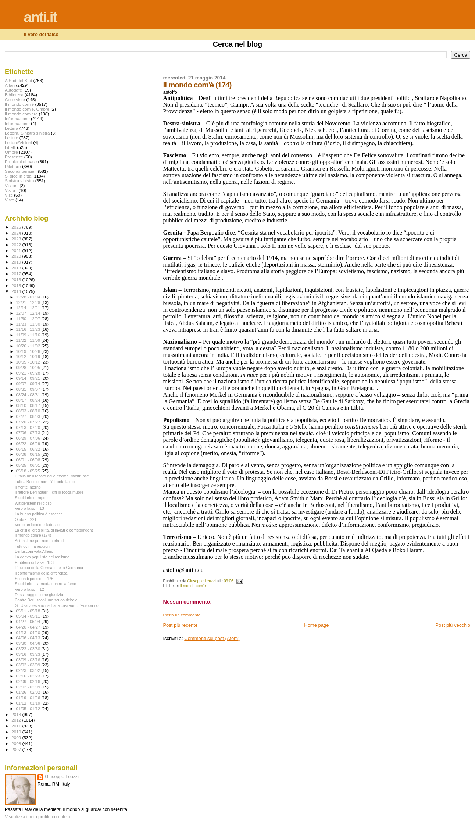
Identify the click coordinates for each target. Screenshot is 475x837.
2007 (16, 749)
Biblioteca (14, 94)
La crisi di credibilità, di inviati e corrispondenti (54, 530)
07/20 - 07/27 (29, 422)
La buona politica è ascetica (39, 514)
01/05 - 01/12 (29, 709)
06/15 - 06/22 (29, 449)
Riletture (13, 166)
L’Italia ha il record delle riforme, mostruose (52, 476)
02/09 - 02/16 (29, 681)
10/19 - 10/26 (29, 351)
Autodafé (13, 89)
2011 (16, 725)
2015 (16, 285)
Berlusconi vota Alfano (34, 551)
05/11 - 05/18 (29, 611)
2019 (16, 262)
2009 (16, 737)
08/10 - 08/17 (29, 405)
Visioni (11, 190)
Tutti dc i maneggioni (32, 546)
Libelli (10, 147)
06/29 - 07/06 (29, 438)
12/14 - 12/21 (29, 307)
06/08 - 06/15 (29, 454)
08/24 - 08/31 (29, 395)
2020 (16, 256)
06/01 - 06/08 (29, 460)
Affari (10, 85)
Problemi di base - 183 (34, 562)
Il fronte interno (28, 487)
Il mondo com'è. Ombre (27, 109)
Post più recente (180, 625)
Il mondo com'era (21, 113)
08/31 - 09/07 (29, 389)
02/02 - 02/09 (29, 687)
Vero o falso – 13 (29, 508)
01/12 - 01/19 (29, 703)
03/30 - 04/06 (29, 643)
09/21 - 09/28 (29, 373)
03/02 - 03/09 (29, 665)
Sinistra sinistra (19, 180)
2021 (16, 250)
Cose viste (15, 99)
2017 (16, 273)
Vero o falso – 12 (29, 589)
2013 (16, 714)
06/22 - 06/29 (29, 443)
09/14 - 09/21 (29, 378)
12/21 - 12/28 (29, 302)
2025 (16, 227)
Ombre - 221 (25, 519)
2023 (16, 238)
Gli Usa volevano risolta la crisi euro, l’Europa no (57, 605)
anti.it (40, 17)
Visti (9, 195)
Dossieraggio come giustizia (39, 595)
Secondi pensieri (21, 171)
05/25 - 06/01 (29, 465)
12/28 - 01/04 (29, 297)
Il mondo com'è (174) (33, 535)
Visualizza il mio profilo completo (37, 816)
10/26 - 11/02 (29, 346)
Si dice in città (18, 176)
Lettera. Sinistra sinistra (27, 132)
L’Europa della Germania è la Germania (49, 567)
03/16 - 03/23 (29, 654)
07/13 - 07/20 (29, 427)
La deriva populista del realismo (42, 557)
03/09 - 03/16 (29, 660)
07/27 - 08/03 (29, 416)
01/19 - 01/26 (29, 697)
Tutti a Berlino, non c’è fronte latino (45, 481)
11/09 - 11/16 (29, 335)
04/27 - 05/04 (29, 621)
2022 (16, 244)
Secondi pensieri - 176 (34, 578)
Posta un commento (181, 615)
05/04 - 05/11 (29, 616)
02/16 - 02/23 (29, 676)
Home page (316, 625)
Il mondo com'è (193, 586)
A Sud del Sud (18, 80)
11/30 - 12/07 (29, 318)
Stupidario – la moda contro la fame (45, 584)
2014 (16, 291)
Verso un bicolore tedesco (37, 524)
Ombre (11, 152)
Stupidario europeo (31, 498)
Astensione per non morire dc (40, 541)
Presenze (14, 156)
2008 (16, 743)
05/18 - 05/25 (29, 471)
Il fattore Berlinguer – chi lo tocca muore (49, 492)
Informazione (17, 118)
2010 (16, 731)
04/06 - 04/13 (29, 638)
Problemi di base (21, 161)
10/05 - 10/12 (29, 362)
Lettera (11, 128)
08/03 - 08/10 (29, 411)
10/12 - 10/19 (29, 356)
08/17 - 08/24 (29, 400)
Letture (11, 137)
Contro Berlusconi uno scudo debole (46, 600)
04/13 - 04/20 (29, 632)
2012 (16, 720)
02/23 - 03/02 (29, 670)
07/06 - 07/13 (29, 432)
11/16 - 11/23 (29, 329)
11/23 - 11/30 (29, 324)
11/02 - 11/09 (29, 340)
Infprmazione (17, 123)
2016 (16, 279)
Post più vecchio (452, 625)
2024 (16, 232)
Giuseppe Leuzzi (62, 776)
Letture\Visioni (18, 142)
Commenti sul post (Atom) (211, 638)
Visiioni (11, 185)
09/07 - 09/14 (29, 384)
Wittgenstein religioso (33, 503)
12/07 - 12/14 (29, 313)
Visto (9, 199)
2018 (16, 267)
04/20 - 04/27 (29, 627)
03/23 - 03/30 (29, 649)
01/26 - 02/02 (29, 692)
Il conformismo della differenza (41, 573)
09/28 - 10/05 (29, 367)
